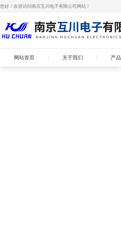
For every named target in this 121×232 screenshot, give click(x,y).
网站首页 (24, 57)
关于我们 (72, 57)
